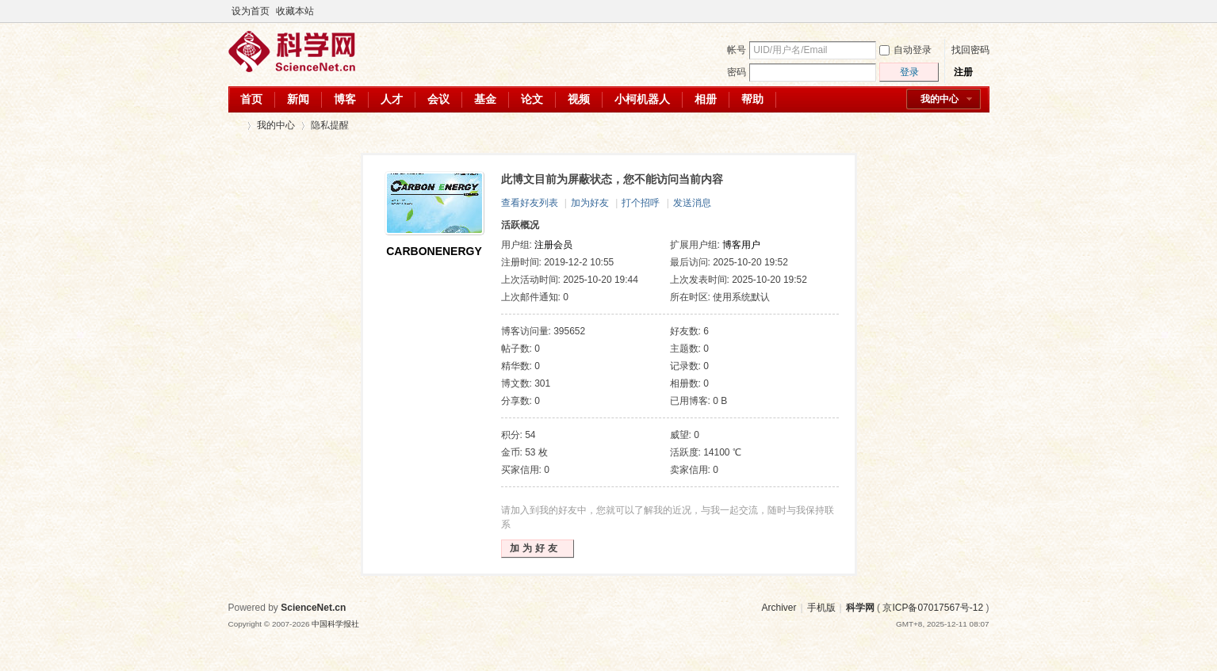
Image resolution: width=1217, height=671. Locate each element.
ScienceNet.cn (313, 607)
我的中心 (939, 99)
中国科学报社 (335, 624)
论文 (532, 99)
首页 (251, 99)
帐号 (736, 49)
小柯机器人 (642, 99)
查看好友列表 (529, 202)
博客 (345, 99)
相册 (706, 99)
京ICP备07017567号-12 (932, 607)
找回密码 (970, 49)
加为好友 (590, 202)
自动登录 (905, 49)
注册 (963, 72)
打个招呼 (641, 202)
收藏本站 (295, 11)
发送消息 (692, 202)
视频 (579, 99)
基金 (485, 99)
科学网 (234, 125)
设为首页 (251, 11)
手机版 (821, 607)
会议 (438, 99)
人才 (392, 99)
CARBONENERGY (434, 251)
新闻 (298, 99)
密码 (736, 72)
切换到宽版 (980, 11)
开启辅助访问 (967, 11)
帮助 (752, 99)
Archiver (778, 607)
